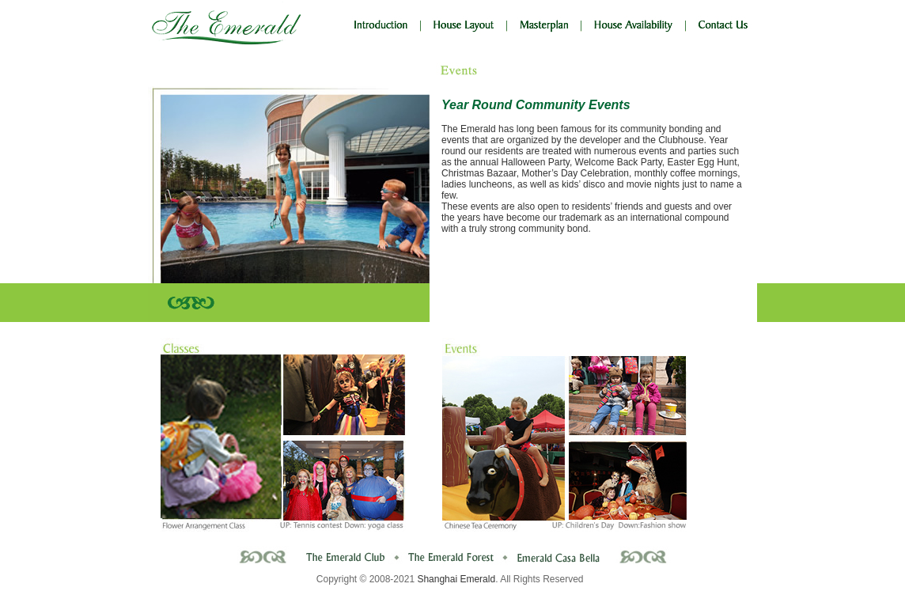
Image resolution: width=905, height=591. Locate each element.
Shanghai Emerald (456, 579)
